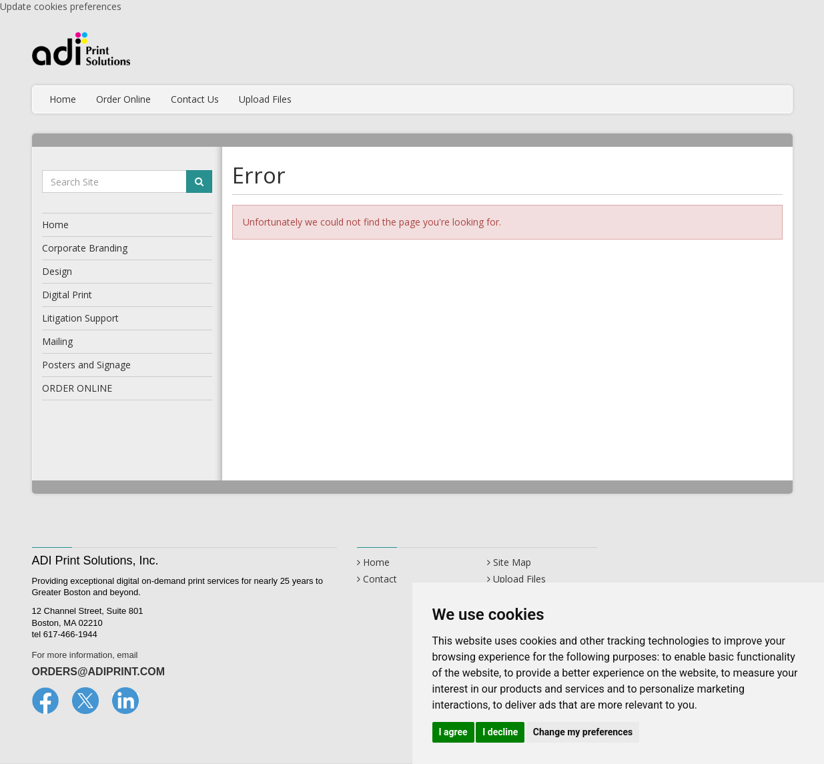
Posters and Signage (86, 364)
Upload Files (265, 99)
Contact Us (195, 99)
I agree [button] (453, 732)
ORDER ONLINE (77, 388)
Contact (380, 578)
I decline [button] (500, 732)
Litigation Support (80, 318)
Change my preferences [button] (583, 732)
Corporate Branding (84, 248)
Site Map (512, 562)
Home (62, 99)
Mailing (57, 341)
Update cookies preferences (60, 6)
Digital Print (67, 294)
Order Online (123, 99)
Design (57, 271)
